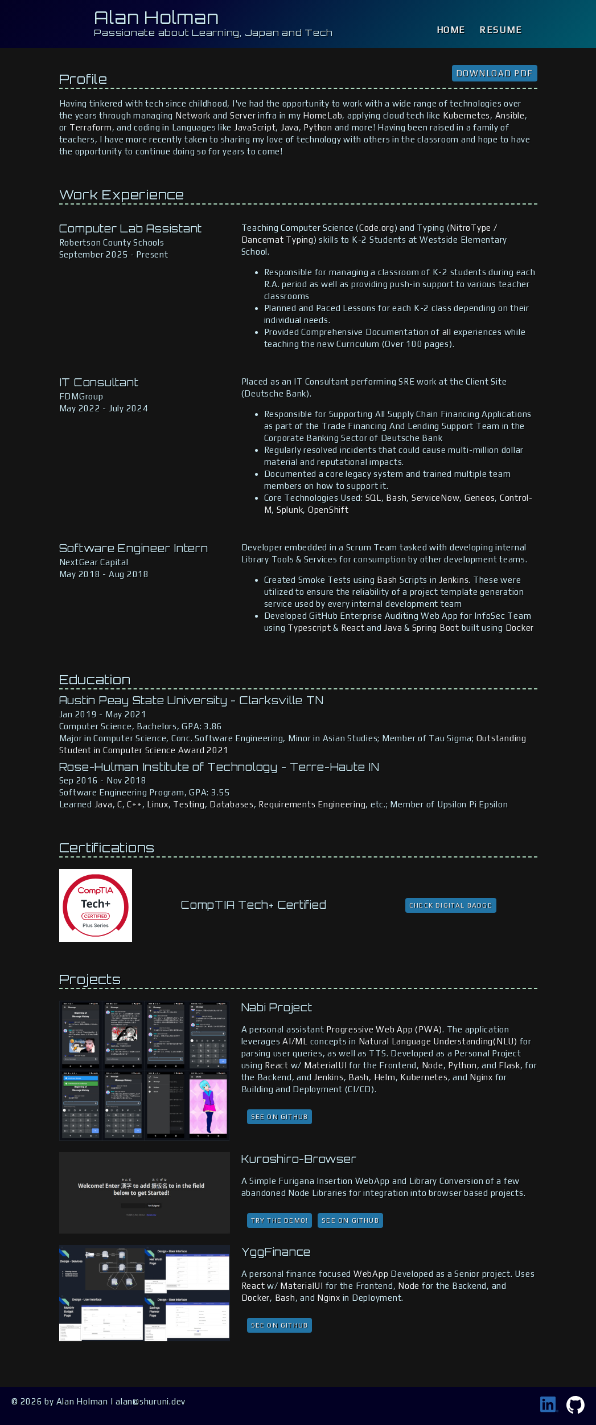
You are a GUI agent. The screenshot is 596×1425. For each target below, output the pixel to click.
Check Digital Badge (450, 905)
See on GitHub (280, 1117)
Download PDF (494, 73)
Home (451, 30)
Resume (501, 30)
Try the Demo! (280, 1220)
